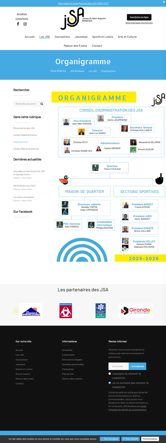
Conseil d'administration (25, 135)
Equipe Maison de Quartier (26, 148)
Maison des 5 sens (75, 45)
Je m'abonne (135, 366)
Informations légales (72, 359)
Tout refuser (130, 439)
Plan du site (68, 373)
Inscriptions (62, 36)
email (143, 406)
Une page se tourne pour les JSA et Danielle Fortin (29, 174)
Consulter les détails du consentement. (127, 409)
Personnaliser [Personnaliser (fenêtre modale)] (150, 439)
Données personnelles (73, 364)
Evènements (68, 354)
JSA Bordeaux (77, 70)
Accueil (30, 36)
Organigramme (20, 141)
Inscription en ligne (139, 17)
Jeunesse (81, 36)
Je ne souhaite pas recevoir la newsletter (130, 385)
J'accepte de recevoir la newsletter (126, 376)
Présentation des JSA (24, 128)
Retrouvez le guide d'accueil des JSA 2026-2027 (83, 3)
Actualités (22, 14)
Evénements (22, 18)
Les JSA (44, 36)
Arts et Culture (127, 36)
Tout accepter (109, 439)
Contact (97, 45)
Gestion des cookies (72, 378)
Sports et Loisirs (102, 36)
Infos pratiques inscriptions (139, 22)
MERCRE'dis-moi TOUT (24, 187)
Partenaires (68, 369)
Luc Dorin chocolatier (23, 199)
